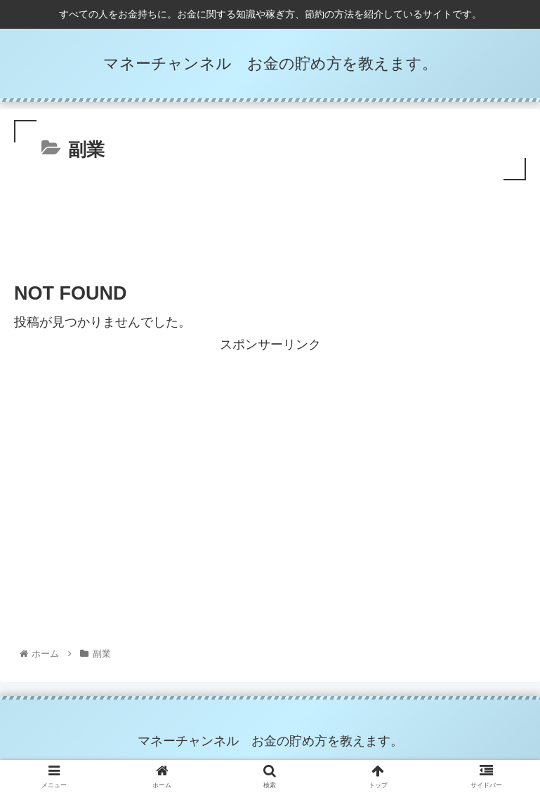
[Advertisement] (270, 222)
